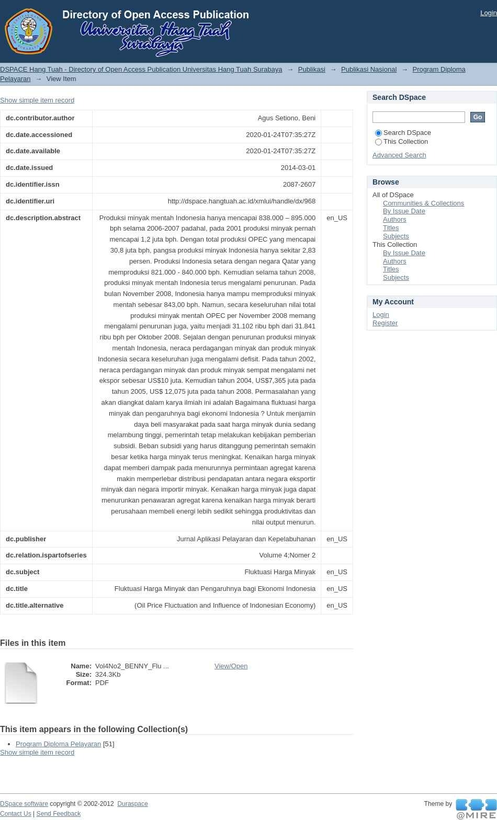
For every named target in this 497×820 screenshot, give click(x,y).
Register (385, 323)
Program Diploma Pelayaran (58, 744)
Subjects (396, 236)
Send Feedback (59, 813)
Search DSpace (403, 132)
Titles (391, 228)
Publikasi (311, 69)
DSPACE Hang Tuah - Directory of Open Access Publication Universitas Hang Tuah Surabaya (141, 69)
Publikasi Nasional (369, 69)
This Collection (401, 141)
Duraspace (132, 803)
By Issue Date (404, 211)
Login (488, 13)
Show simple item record (37, 100)
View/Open (230, 666)
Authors (394, 219)
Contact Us (15, 813)
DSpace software (24, 803)
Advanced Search (399, 155)
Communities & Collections (423, 203)
